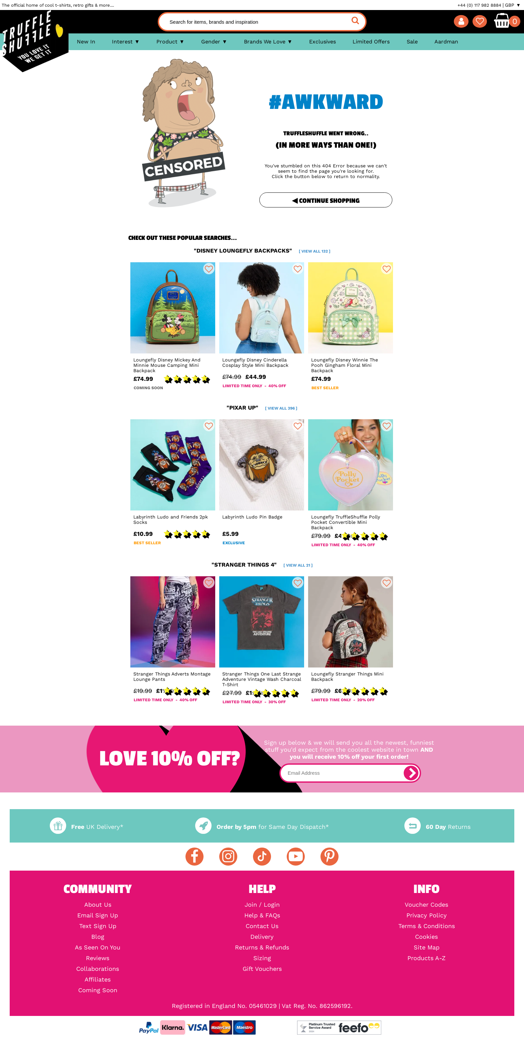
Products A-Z (426, 958)
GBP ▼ (513, 5)
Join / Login (262, 905)
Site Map (426, 947)
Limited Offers (371, 41)
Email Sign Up (97, 915)
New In (86, 41)
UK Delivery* (86, 826)
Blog (97, 937)
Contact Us (262, 926)
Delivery (262, 937)
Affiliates (98, 980)
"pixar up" (262, 407)
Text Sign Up (97, 926)
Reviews (97, 958)
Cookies (426, 937)
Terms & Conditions (426, 926)
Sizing (262, 958)
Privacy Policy (426, 915)
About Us (97, 905)
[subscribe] (411, 773)
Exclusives (322, 41)
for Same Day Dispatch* (262, 826)
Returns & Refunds (262, 947)
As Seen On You (97, 947)
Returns (437, 826)
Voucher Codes (426, 905)
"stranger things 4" (262, 564)
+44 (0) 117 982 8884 (479, 5)
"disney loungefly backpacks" (262, 250)
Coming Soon (97, 990)
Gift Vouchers (262, 969)
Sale (412, 41)
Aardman (446, 41)
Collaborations (97, 969)
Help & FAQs (262, 915)
